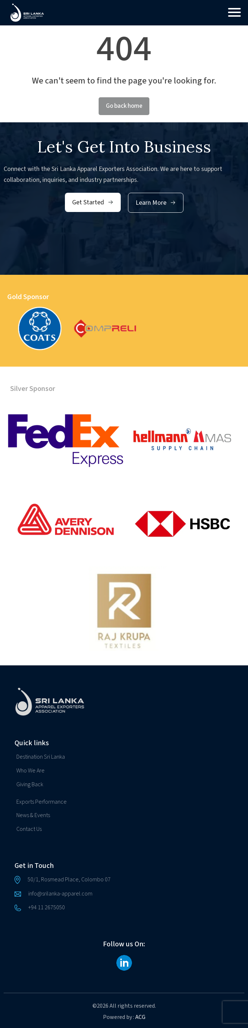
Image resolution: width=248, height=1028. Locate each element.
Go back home (124, 106)
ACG (140, 1017)
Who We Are (30, 771)
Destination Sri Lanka (40, 757)
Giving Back (29, 784)
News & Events (33, 815)
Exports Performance (41, 802)
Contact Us (29, 829)
